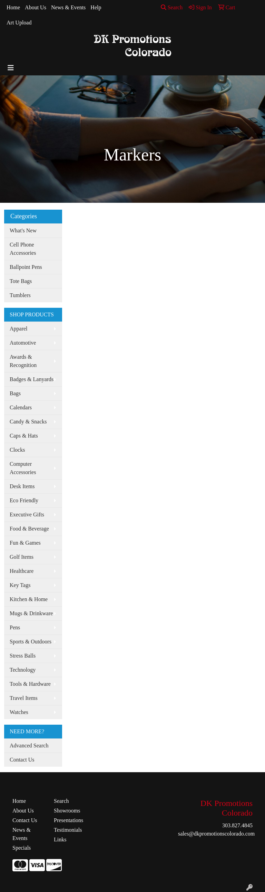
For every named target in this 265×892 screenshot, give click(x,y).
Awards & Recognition (23, 361)
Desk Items (22, 486)
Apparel (19, 329)
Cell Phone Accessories (23, 249)
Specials (21, 848)
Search (172, 7)
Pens (15, 627)
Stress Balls (23, 656)
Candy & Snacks (28, 421)
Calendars (21, 407)
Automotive (23, 343)
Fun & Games (25, 543)
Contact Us (22, 760)
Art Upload (19, 22)
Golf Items (21, 557)
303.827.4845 (237, 825)
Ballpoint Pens (26, 267)
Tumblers (20, 295)
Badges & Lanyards (31, 379)
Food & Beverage (29, 529)
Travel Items (24, 698)
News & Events (68, 7)
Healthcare (21, 571)
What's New (23, 230)
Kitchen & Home (29, 599)
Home (13, 7)
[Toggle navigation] (10, 68)
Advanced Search (29, 745)
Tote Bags (21, 281)
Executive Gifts (27, 514)
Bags (15, 393)
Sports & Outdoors (30, 641)
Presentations (68, 820)
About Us (35, 7)
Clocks (17, 450)
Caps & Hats (24, 436)
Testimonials (68, 830)
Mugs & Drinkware (31, 613)
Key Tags (20, 585)
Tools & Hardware (30, 684)
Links (60, 839)
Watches (19, 712)
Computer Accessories (23, 468)
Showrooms (67, 811)
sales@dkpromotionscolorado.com (216, 834)
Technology (23, 670)
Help (95, 7)
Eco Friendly (24, 500)
